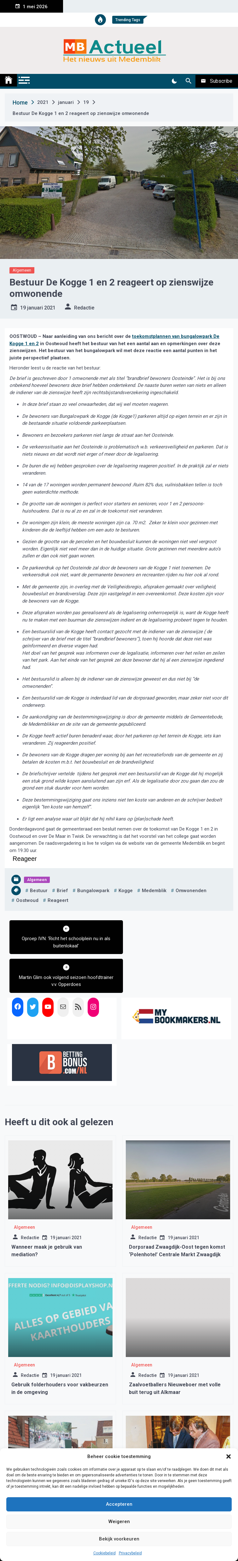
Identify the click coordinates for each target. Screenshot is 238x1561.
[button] (228, 1456)
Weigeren (119, 1521)
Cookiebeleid (104, 1553)
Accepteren (119, 1504)
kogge (126, 890)
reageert (58, 900)
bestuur (39, 890)
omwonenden (191, 890)
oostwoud (27, 900)
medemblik (154, 890)
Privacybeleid (130, 1553)
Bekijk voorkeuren (119, 1539)
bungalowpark (93, 890)
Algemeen (22, 270)
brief (62, 890)
